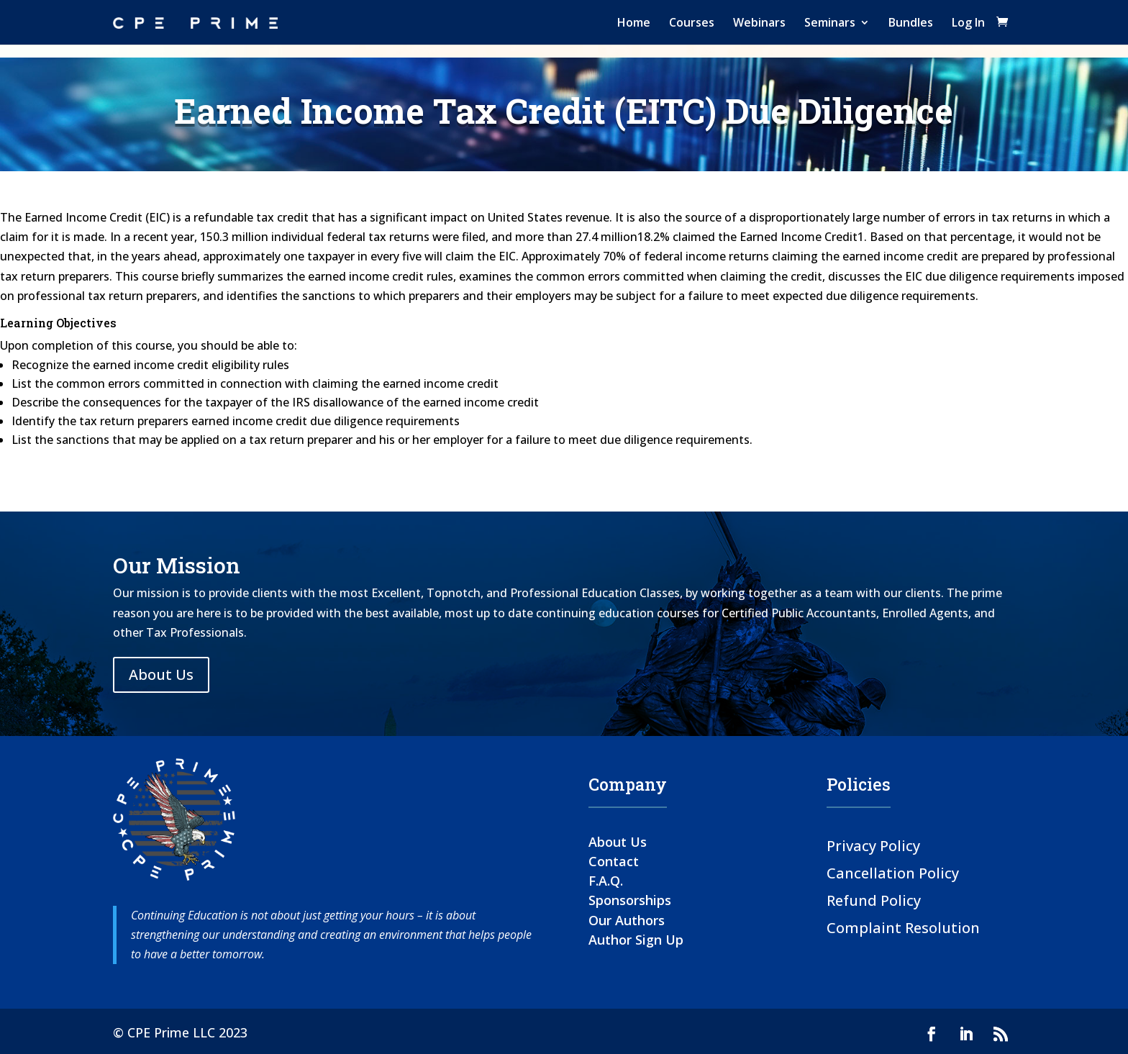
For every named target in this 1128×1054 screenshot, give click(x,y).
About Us (161, 674)
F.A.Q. (605, 880)
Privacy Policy (873, 845)
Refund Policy (874, 900)
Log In (968, 22)
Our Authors (626, 920)
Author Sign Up (635, 939)
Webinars (759, 22)
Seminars (829, 22)
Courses (691, 22)
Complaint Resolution (903, 927)
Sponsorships (629, 900)
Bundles (910, 22)
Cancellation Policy (893, 872)
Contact (613, 861)
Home (633, 22)
